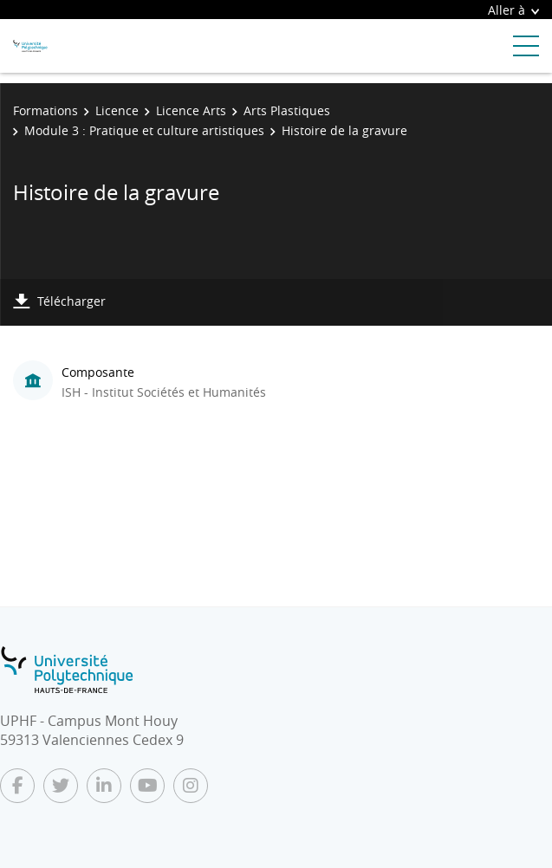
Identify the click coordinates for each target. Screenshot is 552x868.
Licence (117, 110)
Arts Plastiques (287, 110)
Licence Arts (191, 110)
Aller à (513, 10)
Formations (45, 110)
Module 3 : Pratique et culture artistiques (144, 130)
